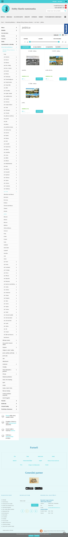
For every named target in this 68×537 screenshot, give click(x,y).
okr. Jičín (5, 121)
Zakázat (37, 535)
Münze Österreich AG (53, 460)
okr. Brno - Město (7, 65)
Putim (5, 242)
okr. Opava (6, 180)
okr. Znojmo (6, 331)
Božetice (5, 202)
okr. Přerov (6, 273)
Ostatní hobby (5, 406)
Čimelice (5, 208)
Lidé (3, 358)
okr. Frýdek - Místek (8, 93)
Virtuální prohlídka (6, 524)
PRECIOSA (40, 456)
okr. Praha (6, 264)
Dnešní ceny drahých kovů (8, 505)
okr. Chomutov (7, 110)
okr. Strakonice (7, 292)
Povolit (31, 535)
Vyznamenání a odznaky (7, 44)
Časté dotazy (5, 501)
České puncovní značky (7, 503)
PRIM (53, 456)
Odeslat (35, 505)
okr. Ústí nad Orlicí (7, 320)
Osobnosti (5, 364)
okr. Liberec (6, 149)
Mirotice (5, 219)
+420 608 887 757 (59, 7)
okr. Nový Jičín (7, 172)
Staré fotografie (6, 398)
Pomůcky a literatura (6, 409)
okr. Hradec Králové (8, 104)
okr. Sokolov (6, 289)
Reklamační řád (5, 511)
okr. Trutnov (6, 309)
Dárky (2, 41)
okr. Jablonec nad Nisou (9, 116)
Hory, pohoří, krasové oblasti (7, 343)
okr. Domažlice (7, 90)
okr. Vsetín (6, 323)
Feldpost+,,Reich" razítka (8, 350)
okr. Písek (36, 22)
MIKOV (14, 460)
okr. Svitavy (6, 295)
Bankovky (3, 403)
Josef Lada (5, 355)
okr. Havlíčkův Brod (8, 96)
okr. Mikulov (6, 160)
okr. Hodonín (6, 99)
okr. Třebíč (6, 312)
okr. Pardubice (7, 186)
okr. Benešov (6, 57)
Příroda (4, 374)
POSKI (46, 465)
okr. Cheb (6, 107)
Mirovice (5, 222)
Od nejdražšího (49, 47)
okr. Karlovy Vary (7, 130)
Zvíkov (5, 259)
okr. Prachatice (7, 267)
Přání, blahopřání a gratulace (7, 370)
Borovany (6, 200)
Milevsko (6, 216)
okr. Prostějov (7, 270)
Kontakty (4, 518)
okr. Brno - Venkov (8, 68)
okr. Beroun (6, 59)
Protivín (5, 239)
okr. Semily (6, 287)
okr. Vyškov (6, 326)
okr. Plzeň (6, 261)
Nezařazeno (6, 337)
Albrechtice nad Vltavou (9, 194)
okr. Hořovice (6, 101)
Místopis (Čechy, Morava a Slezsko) (25, 22)
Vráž (5, 256)
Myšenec (6, 225)
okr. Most (6, 166)
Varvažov (6, 253)
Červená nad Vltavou (8, 205)
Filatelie (3, 400)
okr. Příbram (6, 275)
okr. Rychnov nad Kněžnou (9, 284)
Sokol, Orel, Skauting (7, 379)
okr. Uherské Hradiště (8, 315)
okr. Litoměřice (7, 152)
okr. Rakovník (7, 278)
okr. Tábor (6, 301)
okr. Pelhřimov (7, 188)
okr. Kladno (6, 135)
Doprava (4, 347)
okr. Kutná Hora (7, 146)
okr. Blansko (6, 62)
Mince (2, 27)
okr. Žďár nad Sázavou (8, 334)
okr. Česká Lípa (7, 76)
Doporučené (26, 47)
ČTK (21, 465)
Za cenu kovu (4, 33)
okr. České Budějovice (8, 79)
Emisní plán (4, 514)
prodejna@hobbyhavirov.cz (54, 507)
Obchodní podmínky (6, 507)
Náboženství (5, 361)
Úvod (2, 22)
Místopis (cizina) (6, 340)
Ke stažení (4, 516)
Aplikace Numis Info (6, 522)
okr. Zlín (5, 329)
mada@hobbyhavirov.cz (59, 5)
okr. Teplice (6, 306)
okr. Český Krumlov (8, 82)
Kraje (5, 54)
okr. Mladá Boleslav (8, 163)
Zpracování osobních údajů (8, 526)
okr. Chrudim (6, 113)
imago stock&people (34, 465)
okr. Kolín (6, 141)
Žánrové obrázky (6, 391)
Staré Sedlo (6, 247)
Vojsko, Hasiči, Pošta (7, 388)
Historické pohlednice (10, 22)
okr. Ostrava (6, 183)
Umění (4, 385)
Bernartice (6, 197)
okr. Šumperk (6, 298)
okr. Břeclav (6, 73)
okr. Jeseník (6, 118)
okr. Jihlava (6, 124)
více (50, 534)
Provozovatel (5, 520)
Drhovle (5, 211)
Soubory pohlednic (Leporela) (7, 394)
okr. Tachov (6, 303)
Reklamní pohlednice (7, 377)
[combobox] (66, 35)
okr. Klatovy (6, 138)
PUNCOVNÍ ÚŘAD (27, 460)
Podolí (5, 236)
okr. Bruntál (6, 71)
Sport (4, 382)
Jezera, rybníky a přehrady (8, 353)
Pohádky (4, 367)
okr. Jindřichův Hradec (8, 127)
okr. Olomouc (6, 177)
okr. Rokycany (7, 281)
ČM (15, 456)
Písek (5, 233)
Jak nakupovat (5, 513)
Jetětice (5, 214)
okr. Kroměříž (6, 144)
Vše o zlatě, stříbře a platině (8, 509)
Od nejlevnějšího (37, 47)
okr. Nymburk (6, 174)
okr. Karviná (6, 132)
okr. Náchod (6, 169)
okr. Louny (6, 155)
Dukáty (3, 36)
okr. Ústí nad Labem (8, 317)
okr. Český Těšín (7, 85)
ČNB (27, 456)
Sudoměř (6, 250)
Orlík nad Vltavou (7, 228)
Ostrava (3, 38)
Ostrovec (6, 230)
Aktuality (4, 499)
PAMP (40, 460)
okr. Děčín (6, 87)
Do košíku (39, 78)
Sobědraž (6, 245)
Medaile (3, 30)
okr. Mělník (6, 158)
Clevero (43, 531)
